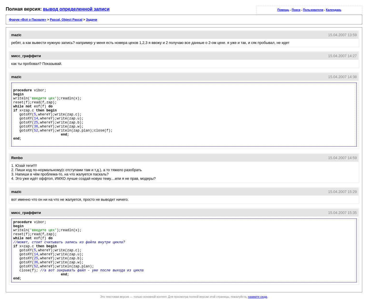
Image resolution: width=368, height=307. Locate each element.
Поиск (296, 9)
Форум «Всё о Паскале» (27, 19)
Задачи (91, 19)
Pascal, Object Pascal (66, 19)
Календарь (333, 9)
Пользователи (313, 9)
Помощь (283, 9)
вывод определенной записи (76, 9)
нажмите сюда (257, 296)
